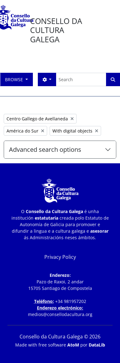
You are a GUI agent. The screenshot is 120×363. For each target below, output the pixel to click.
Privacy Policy (60, 257)
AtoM (73, 345)
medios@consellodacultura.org (60, 314)
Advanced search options (45, 149)
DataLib (97, 345)
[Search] (81, 79)
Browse (14, 79)
